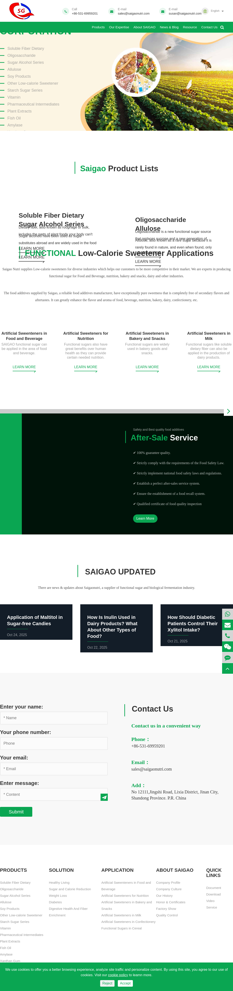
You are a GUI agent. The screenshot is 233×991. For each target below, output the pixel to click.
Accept (125, 983)
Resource (190, 25)
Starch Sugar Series (25, 90)
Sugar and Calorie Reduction (70, 889)
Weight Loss (58, 895)
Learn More (145, 518)
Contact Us (209, 25)
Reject (107, 983)
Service (161, 437)
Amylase (14, 125)
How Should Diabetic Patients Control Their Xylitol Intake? (193, 624)
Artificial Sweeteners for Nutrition (125, 895)
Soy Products (19, 76)
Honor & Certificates (170, 902)
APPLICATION (117, 870)
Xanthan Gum (10, 961)
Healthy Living (59, 882)
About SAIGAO (145, 25)
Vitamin (14, 97)
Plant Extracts (19, 111)
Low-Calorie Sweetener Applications (116, 253)
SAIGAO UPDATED (119, 571)
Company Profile (168, 882)
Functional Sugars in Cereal (121, 928)
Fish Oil (14, 118)
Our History (164, 895)
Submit (16, 812)
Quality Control (167, 915)
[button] (228, 411)
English (215, 10)
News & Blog (169, 25)
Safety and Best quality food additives (158, 429)
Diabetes (55, 902)
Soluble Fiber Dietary (25, 48)
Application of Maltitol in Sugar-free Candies (35, 620)
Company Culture (169, 889)
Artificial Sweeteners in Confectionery (128, 922)
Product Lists (116, 168)
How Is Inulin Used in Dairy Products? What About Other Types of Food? (112, 627)
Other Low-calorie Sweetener (32, 83)
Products (98, 25)
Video (210, 901)
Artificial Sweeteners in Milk (121, 915)
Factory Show (166, 908)
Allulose (14, 69)
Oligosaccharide (21, 55)
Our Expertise (119, 25)
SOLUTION (61, 870)
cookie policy (118, 975)
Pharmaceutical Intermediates (33, 104)
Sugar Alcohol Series (25, 62)
